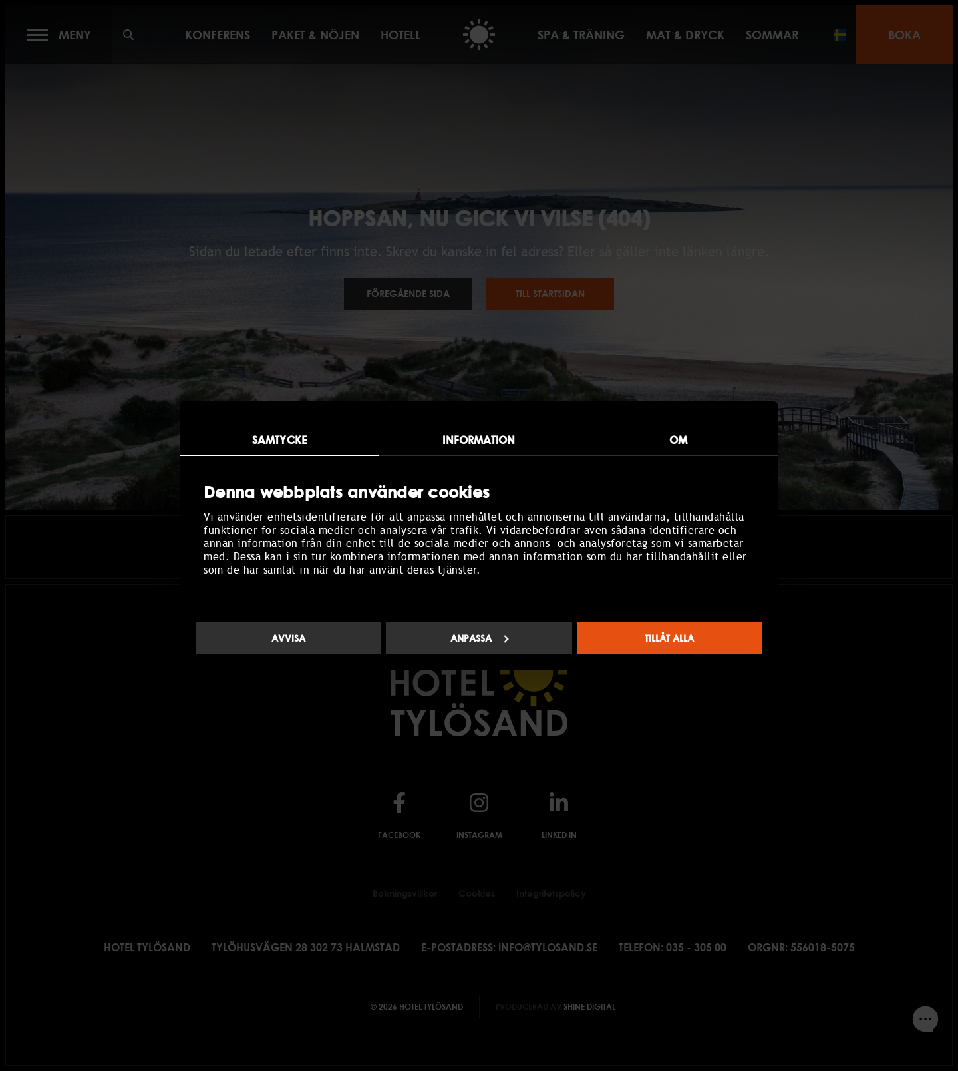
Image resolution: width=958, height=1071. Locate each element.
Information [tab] (478, 440)
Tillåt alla (669, 638)
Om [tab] (678, 440)
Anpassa (479, 638)
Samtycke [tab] (279, 440)
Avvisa (288, 638)
